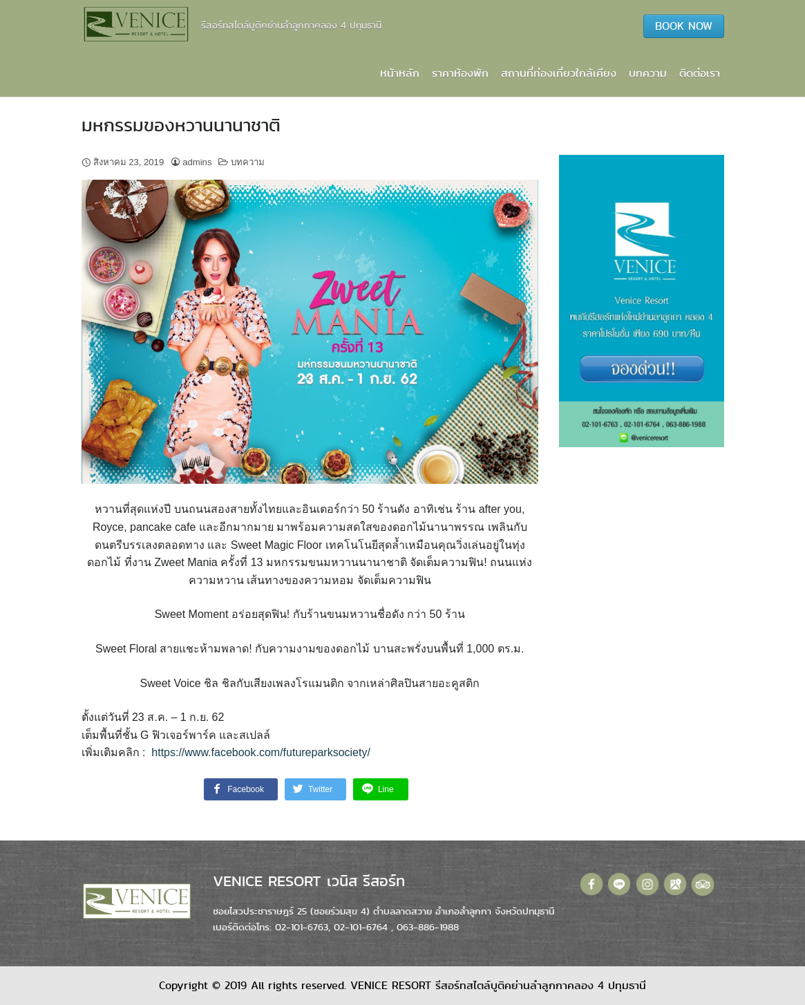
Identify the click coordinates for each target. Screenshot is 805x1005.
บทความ (648, 73)
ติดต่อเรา (699, 73)
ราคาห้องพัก (460, 73)
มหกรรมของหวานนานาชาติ (181, 125)
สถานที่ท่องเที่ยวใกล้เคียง (558, 73)
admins (196, 162)
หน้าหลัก (399, 73)
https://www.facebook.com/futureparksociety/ (260, 752)
